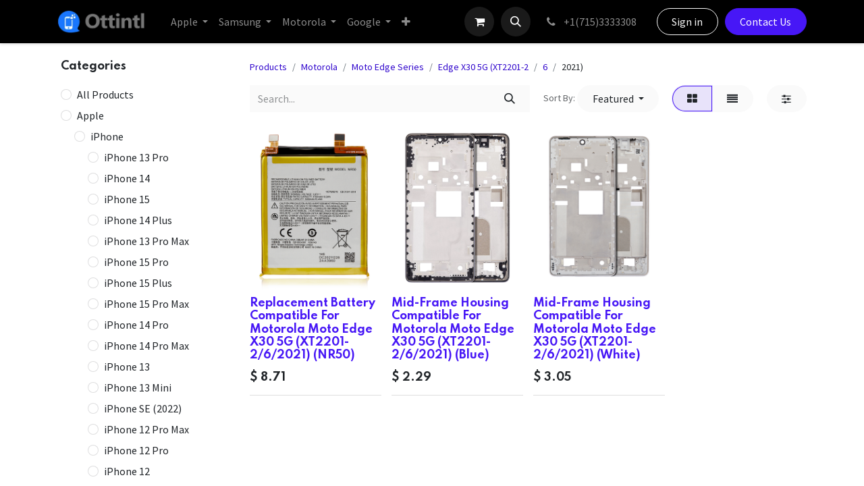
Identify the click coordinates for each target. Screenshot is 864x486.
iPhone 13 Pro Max (146, 241)
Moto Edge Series (388, 67)
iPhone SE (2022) (143, 408)
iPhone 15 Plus (138, 283)
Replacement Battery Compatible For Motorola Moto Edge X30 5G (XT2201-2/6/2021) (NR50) (312, 329)
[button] (516, 21)
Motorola (319, 67)
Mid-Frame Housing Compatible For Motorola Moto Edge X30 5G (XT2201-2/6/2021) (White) (594, 329)
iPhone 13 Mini (137, 387)
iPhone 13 (127, 366)
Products (268, 67)
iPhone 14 (127, 178)
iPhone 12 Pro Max (146, 429)
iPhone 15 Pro (136, 262)
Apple (90, 115)
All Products (105, 94)
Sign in (687, 21)
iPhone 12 (127, 471)
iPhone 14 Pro (136, 324)
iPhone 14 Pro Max (146, 345)
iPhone (107, 136)
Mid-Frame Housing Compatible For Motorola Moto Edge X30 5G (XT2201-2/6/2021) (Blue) (453, 329)
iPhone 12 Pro (136, 450)
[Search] (509, 98)
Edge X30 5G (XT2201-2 (483, 67)
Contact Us (765, 21)
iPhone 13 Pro (136, 157)
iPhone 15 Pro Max (146, 303)
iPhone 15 (127, 199)
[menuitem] (189, 21)
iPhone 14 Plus (138, 220)
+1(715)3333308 (590, 21)
